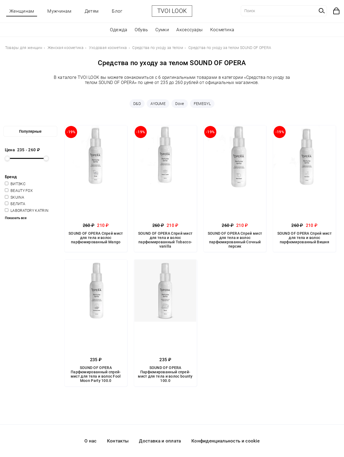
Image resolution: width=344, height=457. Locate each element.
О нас (90, 441)
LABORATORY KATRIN (26, 210)
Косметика (222, 29)
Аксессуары (189, 29)
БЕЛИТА (15, 204)
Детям (92, 11)
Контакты (118, 441)
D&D (137, 103)
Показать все (16, 218)
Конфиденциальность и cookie (225, 441)
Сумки (162, 29)
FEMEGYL (202, 103)
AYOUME (158, 103)
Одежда (118, 29)
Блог (117, 11)
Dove (179, 103)
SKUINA (14, 197)
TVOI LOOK (172, 11)
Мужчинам (59, 11)
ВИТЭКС (15, 184)
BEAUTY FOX (19, 190)
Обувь (141, 29)
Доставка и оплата (160, 441)
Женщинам (21, 11)
